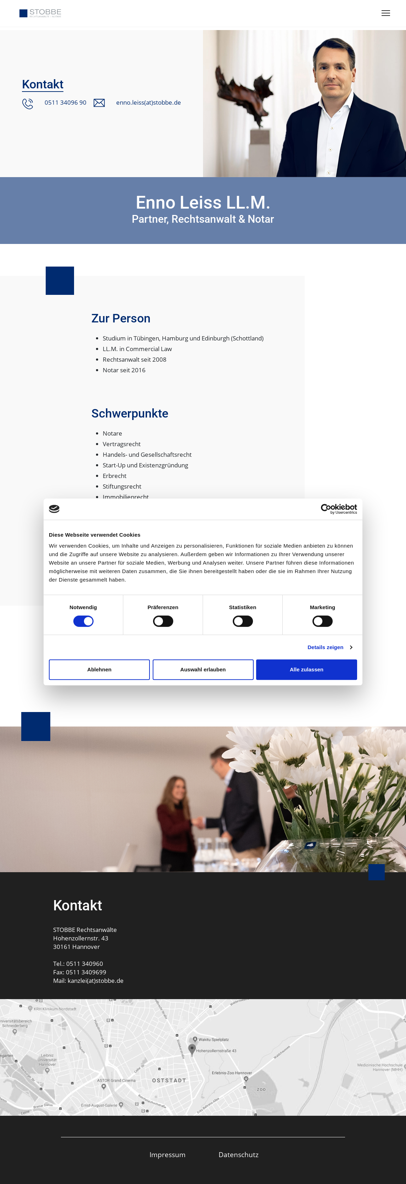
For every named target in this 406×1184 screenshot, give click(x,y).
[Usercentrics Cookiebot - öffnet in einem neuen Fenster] (326, 509)
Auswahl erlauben (203, 669)
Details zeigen (325, 647)
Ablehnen (99, 669)
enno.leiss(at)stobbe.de (148, 102)
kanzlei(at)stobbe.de (96, 980)
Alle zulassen (306, 669)
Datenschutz (239, 1154)
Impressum (168, 1154)
